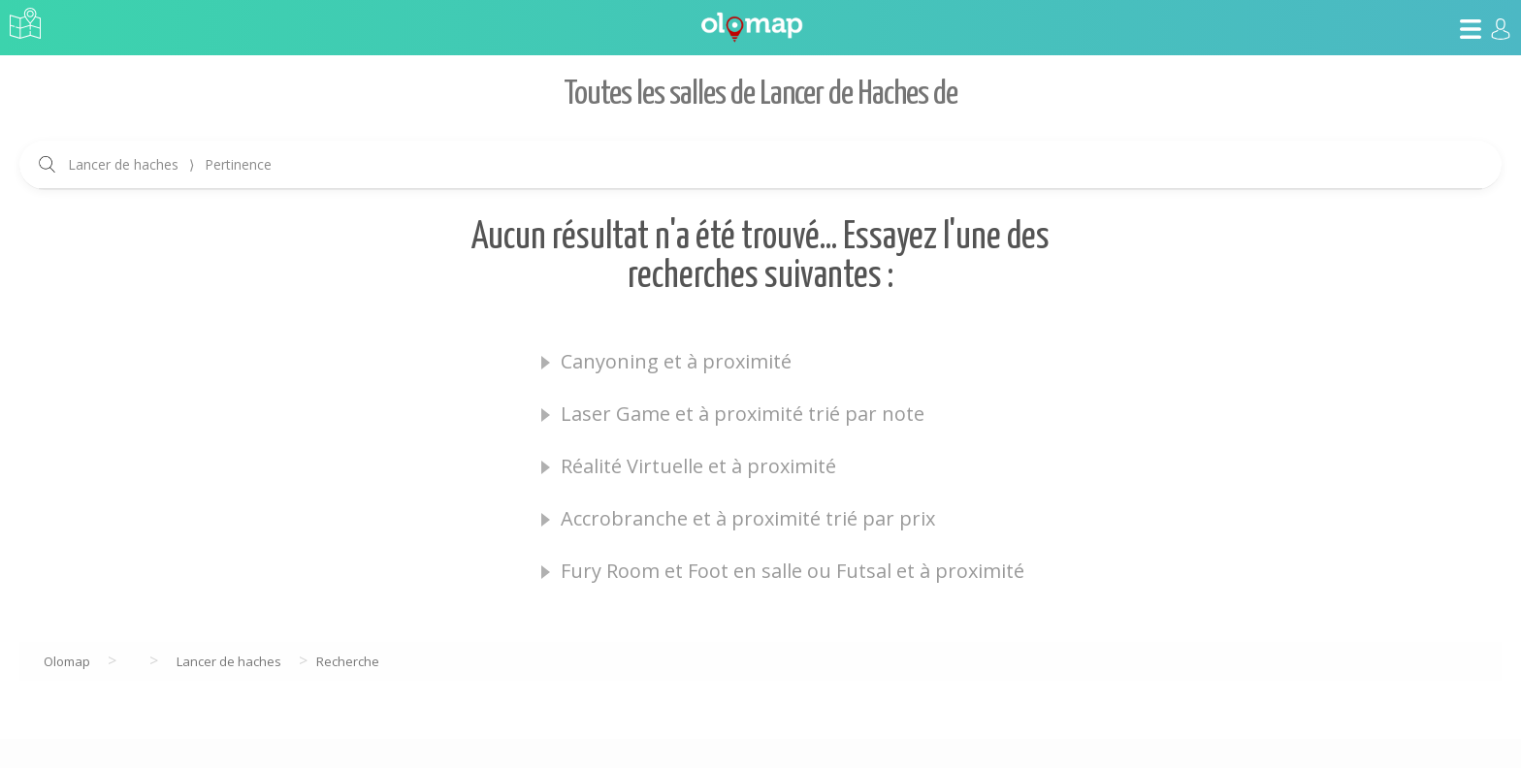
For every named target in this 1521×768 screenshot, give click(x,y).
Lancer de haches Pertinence (170, 164)
